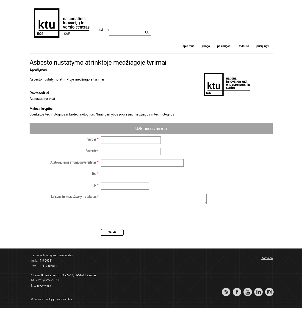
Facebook (237, 290)
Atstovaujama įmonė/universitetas (74, 163)
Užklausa (243, 46)
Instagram (269, 290)
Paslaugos (223, 46)
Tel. (95, 174)
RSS (228, 290)
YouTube (247, 290)
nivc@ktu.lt (44, 287)
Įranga (206, 46)
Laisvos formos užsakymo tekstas (74, 197)
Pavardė (92, 151)
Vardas (92, 140)
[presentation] (135, 219)
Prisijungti (262, 46)
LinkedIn (258, 290)
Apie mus (188, 46)
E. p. (94, 185)
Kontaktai (267, 259)
